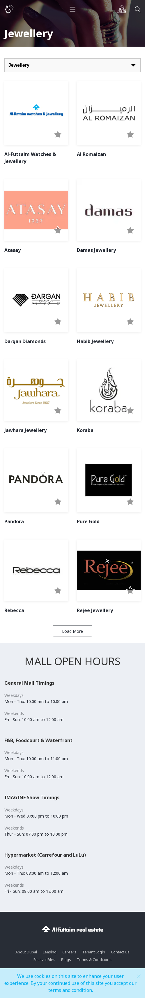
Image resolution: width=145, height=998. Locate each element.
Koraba (85, 430)
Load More (72, 631)
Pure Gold (88, 521)
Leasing (49, 952)
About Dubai (26, 952)
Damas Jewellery (96, 250)
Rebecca (14, 610)
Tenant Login (93, 952)
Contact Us (120, 952)
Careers (69, 952)
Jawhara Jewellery (25, 430)
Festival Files (44, 959)
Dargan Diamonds (25, 341)
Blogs (66, 959)
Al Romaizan (91, 154)
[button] (57, 135)
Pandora (14, 521)
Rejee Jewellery (95, 610)
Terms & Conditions (94, 959)
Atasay (12, 250)
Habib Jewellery (95, 341)
